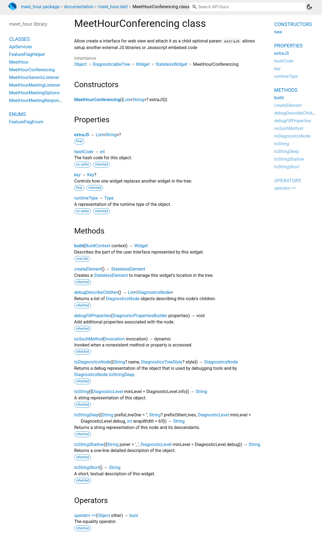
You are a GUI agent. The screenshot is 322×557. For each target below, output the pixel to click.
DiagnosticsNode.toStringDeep (104, 374)
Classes (19, 39)
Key (90, 174)
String (138, 99)
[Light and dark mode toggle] (309, 6)
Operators (287, 180)
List (126, 99)
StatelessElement (128, 269)
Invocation (114, 339)
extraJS (81, 134)
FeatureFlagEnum (26, 121)
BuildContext (97, 245)
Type (109, 198)
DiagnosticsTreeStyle (161, 362)
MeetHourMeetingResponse (36, 100)
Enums (17, 114)
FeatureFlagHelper (27, 54)
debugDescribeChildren (96, 292)
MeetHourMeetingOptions (34, 92)
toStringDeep (86, 414)
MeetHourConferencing (97, 99)
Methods (286, 90)
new (278, 32)
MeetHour (19, 62)
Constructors (293, 24)
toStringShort (86, 467)
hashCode (83, 151)
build (79, 245)
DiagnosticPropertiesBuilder (140, 315)
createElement (88, 269)
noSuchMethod (88, 339)
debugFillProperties (92, 315)
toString (81, 391)
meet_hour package (40, 6)
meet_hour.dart (113, 6)
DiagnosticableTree (111, 64)
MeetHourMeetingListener (34, 85)
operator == (85, 515)
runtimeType (86, 198)
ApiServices (20, 46)
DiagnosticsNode (154, 292)
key (77, 174)
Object (80, 64)
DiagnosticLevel (107, 391)
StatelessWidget (171, 64)
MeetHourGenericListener (34, 77)
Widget (143, 64)
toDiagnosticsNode (92, 362)
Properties (288, 46)
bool (133, 515)
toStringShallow (89, 444)
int (102, 151)
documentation (79, 6)
